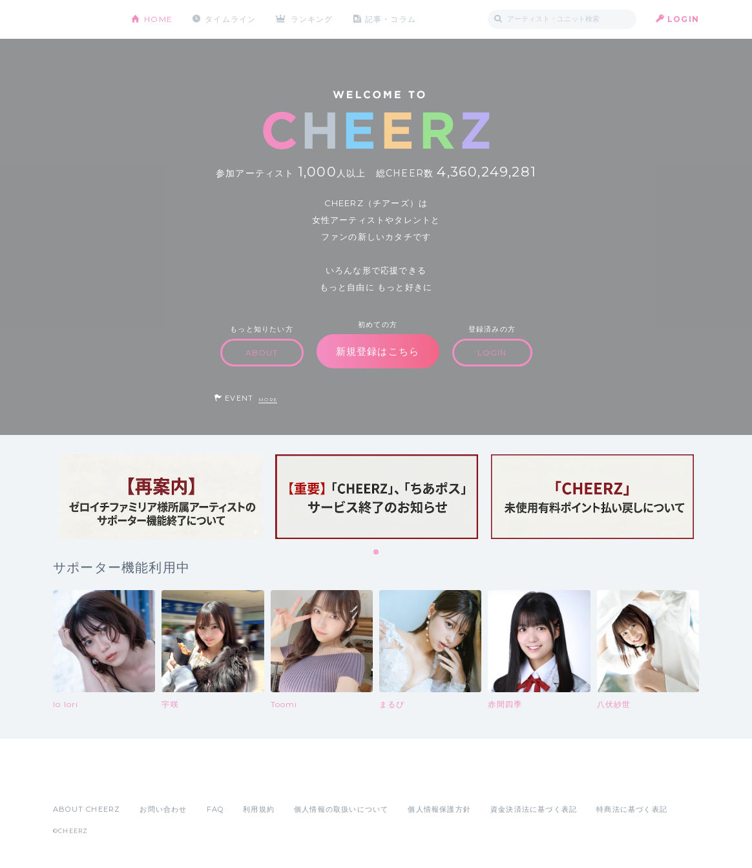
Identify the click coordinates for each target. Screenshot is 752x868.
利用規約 (259, 809)
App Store (82, 780)
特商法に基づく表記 (631, 809)
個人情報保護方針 (439, 809)
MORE (267, 400)
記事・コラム (390, 19)
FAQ (215, 809)
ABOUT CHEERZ (86, 809)
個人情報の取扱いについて (341, 809)
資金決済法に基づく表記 (533, 809)
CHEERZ (82, 19)
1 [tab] (376, 552)
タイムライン (230, 19)
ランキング (312, 19)
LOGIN (683, 19)
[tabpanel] (160, 496)
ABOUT (261, 352)
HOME (158, 19)
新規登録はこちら (378, 351)
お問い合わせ (163, 809)
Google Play (151, 780)
